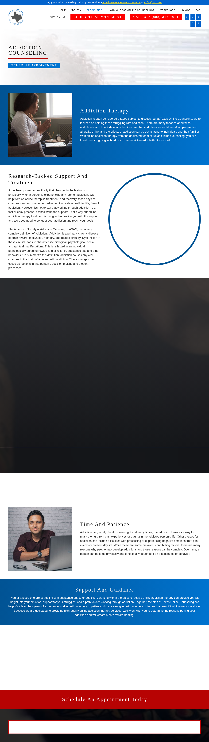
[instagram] (192, 17)
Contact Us (58, 17)
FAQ (198, 10)
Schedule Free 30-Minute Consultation (121, 2)
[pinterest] (198, 24)
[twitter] (192, 24)
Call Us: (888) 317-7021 (156, 17)
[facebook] (187, 17)
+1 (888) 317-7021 (153, 2)
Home (62, 10)
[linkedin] (198, 17)
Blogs (186, 10)
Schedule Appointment (98, 17)
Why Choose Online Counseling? (132, 10)
